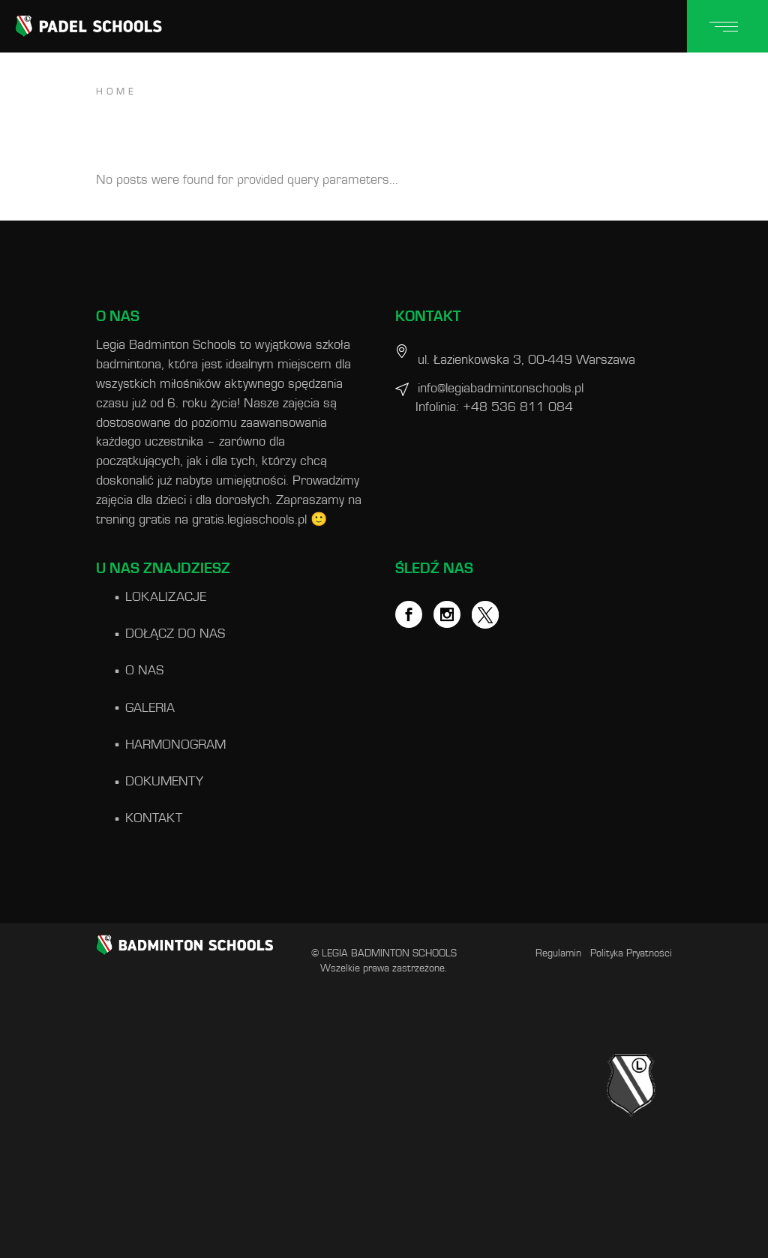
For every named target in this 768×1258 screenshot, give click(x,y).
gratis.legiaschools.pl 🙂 (259, 520)
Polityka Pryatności (631, 953)
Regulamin (558, 953)
